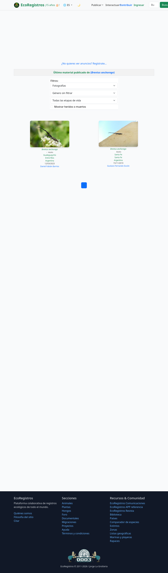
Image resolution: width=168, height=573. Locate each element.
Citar (16, 521)
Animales (67, 503)
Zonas (113, 529)
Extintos (114, 526)
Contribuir (126, 5)
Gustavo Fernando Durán (118, 166)
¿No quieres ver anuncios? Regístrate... (84, 63)
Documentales (70, 518)
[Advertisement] (84, 36)
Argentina (49, 160)
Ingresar (139, 5)
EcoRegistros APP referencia (126, 507)
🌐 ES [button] (66, 5)
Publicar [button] (96, 5)
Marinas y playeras (121, 537)
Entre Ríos (49, 158)
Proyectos (67, 526)
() (102, 72)
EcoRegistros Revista (122, 510)
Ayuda (65, 529)
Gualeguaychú (49, 155)
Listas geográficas (120, 533)
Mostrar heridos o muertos (70, 106)
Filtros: (54, 81)
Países (113, 518)
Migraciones (69, 522)
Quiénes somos (23, 513)
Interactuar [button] (111, 5)
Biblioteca (115, 514)
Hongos (66, 510)
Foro (64, 514)
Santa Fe (118, 154)
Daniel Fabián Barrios (49, 166)
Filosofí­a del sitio (23, 517)
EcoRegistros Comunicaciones (127, 503)
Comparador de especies (124, 522)
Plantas (66, 507)
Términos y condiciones (75, 533)
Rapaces (115, 541)
